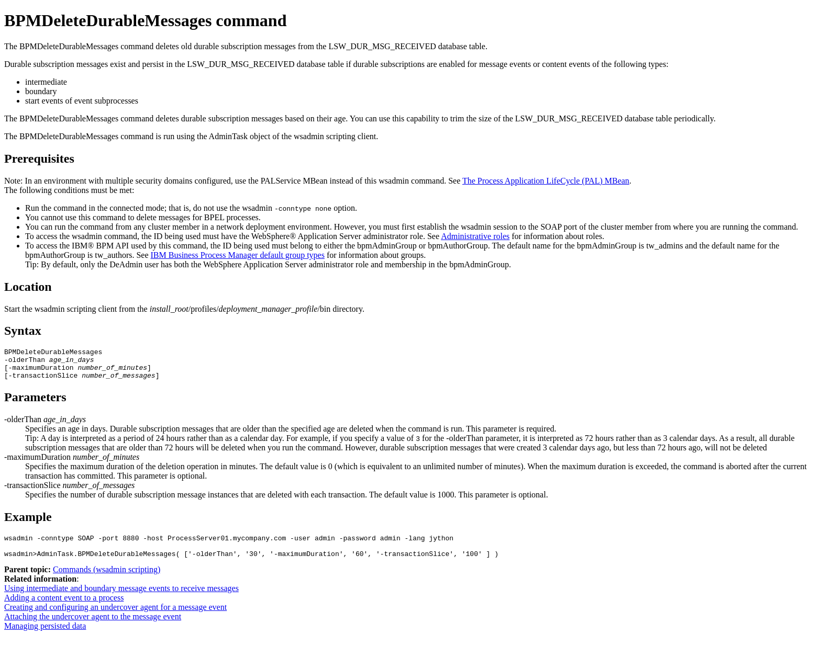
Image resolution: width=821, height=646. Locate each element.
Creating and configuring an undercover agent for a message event (115, 618)
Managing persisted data (45, 636)
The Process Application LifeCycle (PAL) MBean (545, 180)
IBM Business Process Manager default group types (238, 255)
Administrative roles (475, 236)
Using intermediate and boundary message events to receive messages (121, 599)
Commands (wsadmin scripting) (106, 580)
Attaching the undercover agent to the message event (92, 627)
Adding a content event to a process (64, 608)
